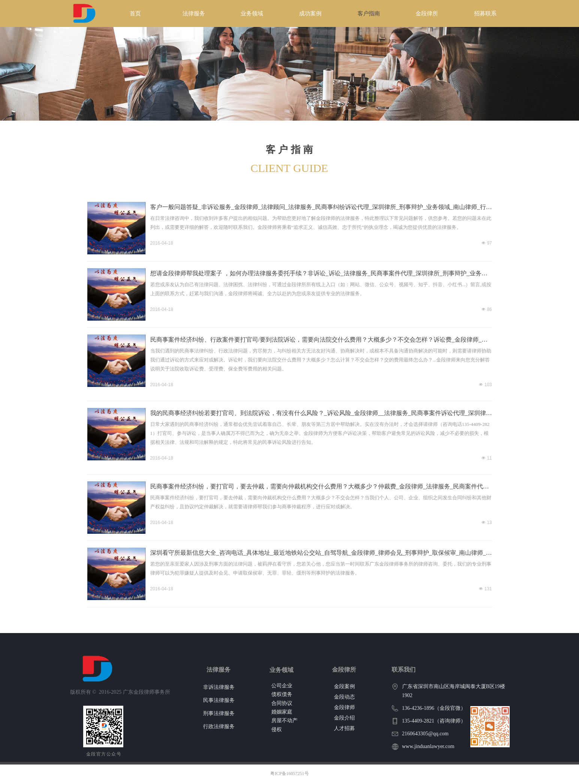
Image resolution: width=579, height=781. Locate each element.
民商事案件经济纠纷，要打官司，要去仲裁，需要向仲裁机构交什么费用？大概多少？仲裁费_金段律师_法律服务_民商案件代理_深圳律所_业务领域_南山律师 (321, 487)
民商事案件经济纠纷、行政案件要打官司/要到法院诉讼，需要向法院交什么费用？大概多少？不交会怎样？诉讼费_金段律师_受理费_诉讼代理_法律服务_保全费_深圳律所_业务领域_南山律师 (319, 340)
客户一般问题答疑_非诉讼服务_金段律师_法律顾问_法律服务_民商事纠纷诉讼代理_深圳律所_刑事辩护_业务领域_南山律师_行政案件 (321, 208)
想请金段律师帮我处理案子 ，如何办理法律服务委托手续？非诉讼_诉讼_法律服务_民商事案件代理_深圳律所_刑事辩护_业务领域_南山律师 (319, 274)
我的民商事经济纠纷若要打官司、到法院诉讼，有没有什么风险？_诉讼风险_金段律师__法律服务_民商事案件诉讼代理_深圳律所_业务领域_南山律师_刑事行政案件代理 (321, 414)
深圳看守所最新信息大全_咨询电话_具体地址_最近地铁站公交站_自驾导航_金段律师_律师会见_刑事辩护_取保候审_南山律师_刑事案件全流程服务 (321, 554)
